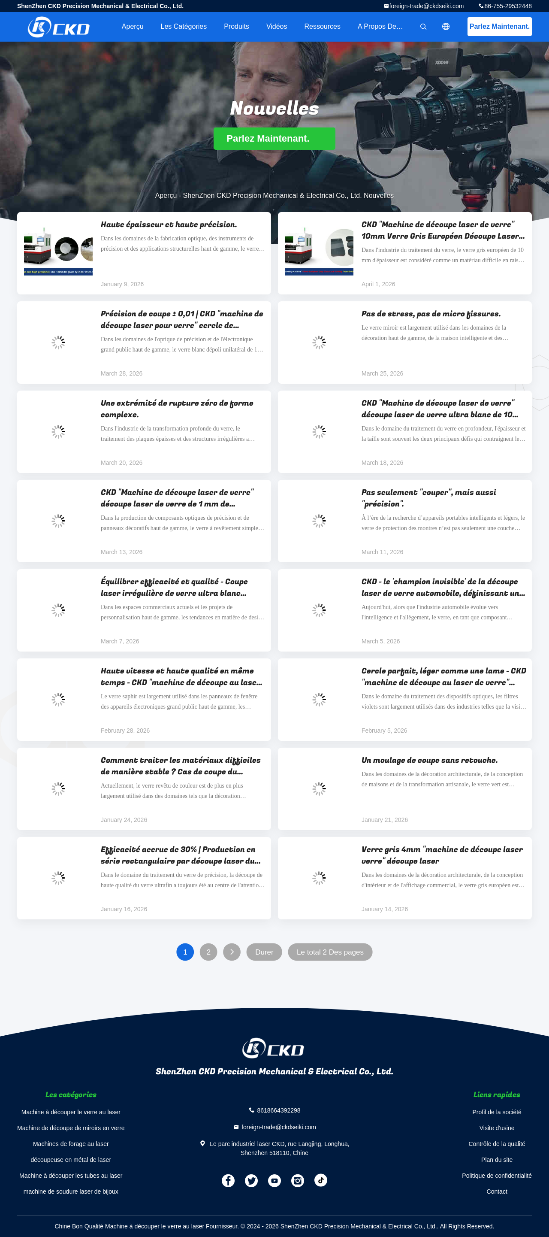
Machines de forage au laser (71, 1143)
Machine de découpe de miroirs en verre (71, 1128)
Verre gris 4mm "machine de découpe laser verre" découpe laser (442, 855)
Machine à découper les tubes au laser (70, 1175)
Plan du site (497, 1159)
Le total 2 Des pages (330, 952)
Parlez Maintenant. (500, 26)
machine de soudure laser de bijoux (71, 1191)
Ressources (323, 26)
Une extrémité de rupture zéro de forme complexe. (177, 409)
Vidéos (276, 26)
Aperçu (133, 26)
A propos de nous (385, 26)
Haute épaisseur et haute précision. (169, 224)
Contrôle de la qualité (497, 1143)
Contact (497, 1191)
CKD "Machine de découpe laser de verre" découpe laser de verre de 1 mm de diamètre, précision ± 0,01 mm (177, 498)
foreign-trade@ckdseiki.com (426, 6)
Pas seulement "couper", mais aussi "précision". (429, 498)
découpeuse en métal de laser (71, 1159)
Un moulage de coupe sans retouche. (430, 760)
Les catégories (184, 26)
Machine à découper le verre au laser (71, 1112)
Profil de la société (496, 1112)
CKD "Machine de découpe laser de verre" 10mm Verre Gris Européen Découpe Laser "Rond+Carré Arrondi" (440, 230)
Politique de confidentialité (497, 1175)
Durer (264, 952)
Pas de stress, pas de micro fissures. (431, 314)
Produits (236, 26)
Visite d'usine (497, 1128)
